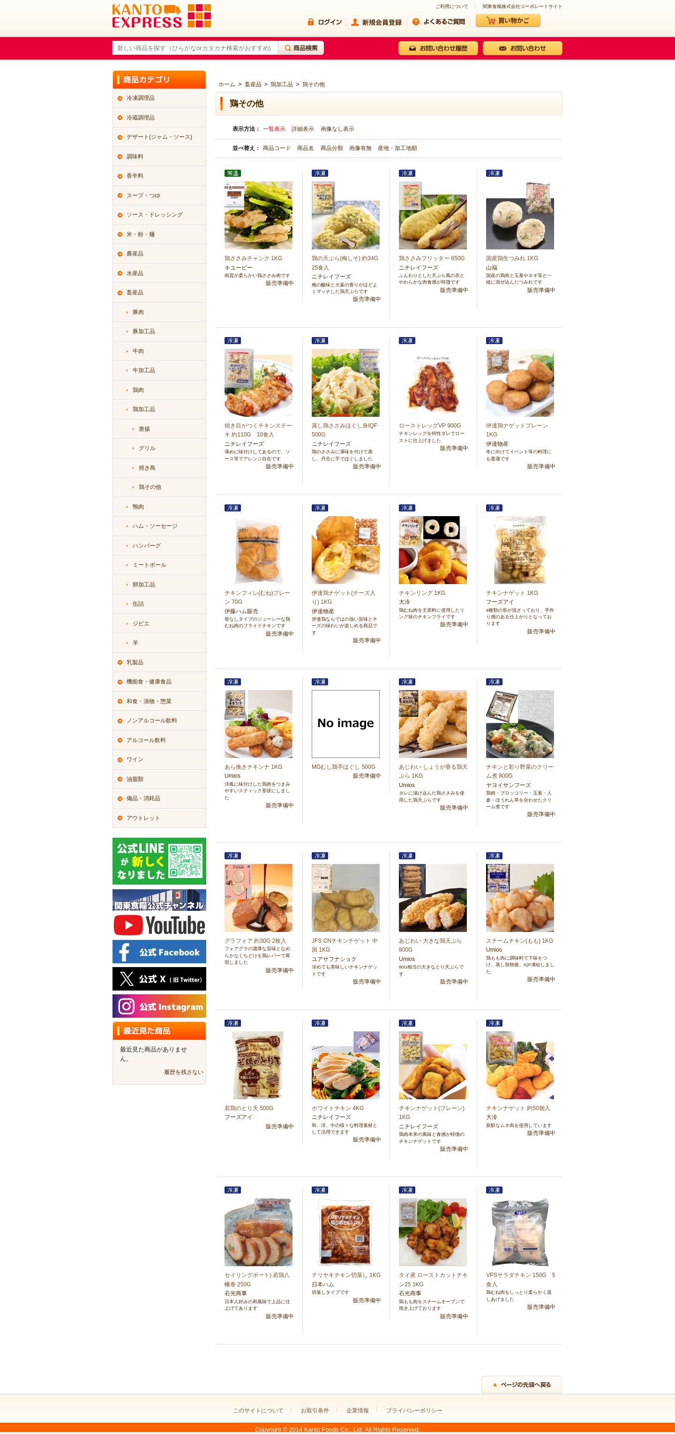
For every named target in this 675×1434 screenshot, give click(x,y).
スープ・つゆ (143, 195)
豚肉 (138, 312)
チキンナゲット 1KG (512, 593)
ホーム (226, 84)
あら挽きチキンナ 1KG (253, 767)
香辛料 (135, 176)
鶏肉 (138, 390)
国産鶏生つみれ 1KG (512, 258)
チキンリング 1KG (422, 593)
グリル (147, 448)
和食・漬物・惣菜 (149, 701)
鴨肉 (138, 506)
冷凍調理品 (141, 98)
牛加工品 (144, 370)
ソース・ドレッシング (155, 214)
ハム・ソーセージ (155, 526)
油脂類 (135, 779)
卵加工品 (144, 584)
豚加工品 (144, 331)
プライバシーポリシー (414, 1410)
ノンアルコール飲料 (152, 720)
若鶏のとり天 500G (249, 1108)
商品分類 (333, 148)
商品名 (306, 148)
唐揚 (144, 429)
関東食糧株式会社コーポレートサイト (522, 6)
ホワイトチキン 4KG (338, 1108)
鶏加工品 (281, 84)
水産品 (135, 273)
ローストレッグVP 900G (430, 425)
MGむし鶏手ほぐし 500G (343, 767)
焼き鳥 (147, 468)
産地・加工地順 (397, 148)
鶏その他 (313, 84)
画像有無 (361, 148)
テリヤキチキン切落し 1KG (346, 1275)
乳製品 (135, 662)
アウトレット (143, 818)
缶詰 (138, 604)
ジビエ (141, 623)
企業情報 (357, 1410)
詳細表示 (303, 129)
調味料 (135, 156)
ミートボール (149, 565)
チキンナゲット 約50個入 (518, 1108)
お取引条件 (315, 1410)
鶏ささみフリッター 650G (432, 258)
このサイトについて (258, 1410)
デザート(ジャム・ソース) (159, 137)
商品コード (277, 148)
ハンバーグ (147, 545)
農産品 (135, 253)
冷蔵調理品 (141, 117)
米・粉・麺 (141, 234)
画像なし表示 (337, 129)
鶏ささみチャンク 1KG (253, 258)
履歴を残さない (183, 1072)
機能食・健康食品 (149, 681)
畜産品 (253, 84)
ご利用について (451, 6)
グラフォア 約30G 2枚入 (255, 941)
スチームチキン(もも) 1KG (519, 941)
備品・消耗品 (143, 798)
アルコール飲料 (146, 740)
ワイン (135, 759)
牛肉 (138, 351)
